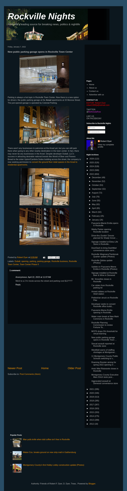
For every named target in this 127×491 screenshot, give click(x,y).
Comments (94, 132)
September (97, 189)
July (94, 197)
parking (33, 261)
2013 (92, 420)
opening (24, 261)
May (94, 204)
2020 (92, 393)
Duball (17, 261)
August (95, 193)
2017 (92, 405)
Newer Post (15, 368)
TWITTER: (91, 110)
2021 (92, 389)
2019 (92, 397)
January (95, 220)
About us (93, 88)
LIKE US (90, 116)
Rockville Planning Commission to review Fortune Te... (102, 325)
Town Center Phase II (29, 264)
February (96, 216)
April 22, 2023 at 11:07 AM (39, 277)
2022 (92, 174)
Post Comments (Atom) (30, 374)
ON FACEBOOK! (93, 118)
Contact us (93, 91)
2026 (92, 159)
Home (45, 368)
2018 (92, 401)
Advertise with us (96, 95)
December (97, 177)
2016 (92, 408)
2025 (92, 162)
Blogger (92, 484)
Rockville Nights (41, 16)
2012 (92, 424)
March (95, 212)
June (94, 201)
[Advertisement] (44, 345)
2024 (92, 166)
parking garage (43, 261)
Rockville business (59, 261)
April (94, 208)
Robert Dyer (106, 141)
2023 (92, 170)
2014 (92, 416)
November (97, 181)
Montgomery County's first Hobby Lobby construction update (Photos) (53, 465)
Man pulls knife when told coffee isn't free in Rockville (46, 439)
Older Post (74, 368)
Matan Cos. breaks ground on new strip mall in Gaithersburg (49, 452)
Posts (91, 128)
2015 (92, 412)
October (95, 185)
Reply (18, 285)
